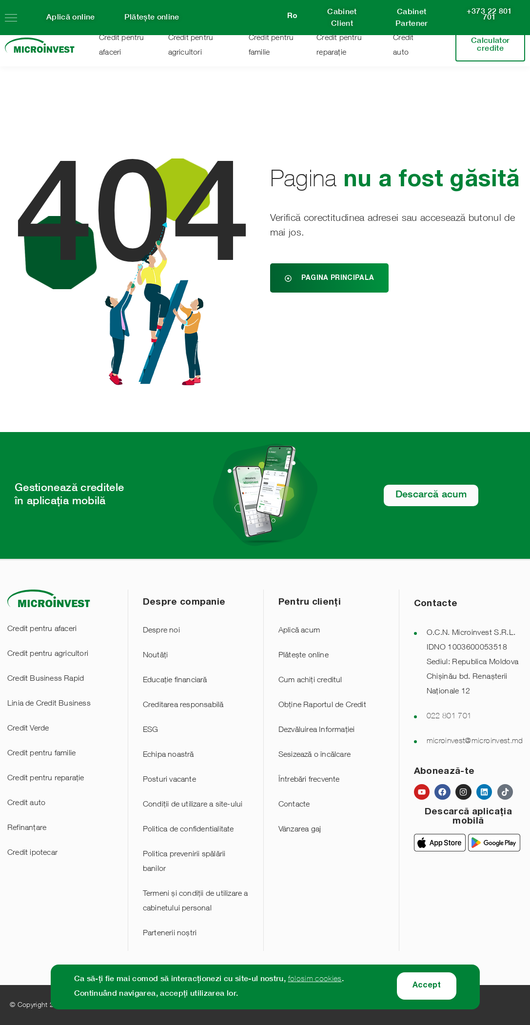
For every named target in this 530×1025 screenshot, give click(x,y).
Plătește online (303, 656)
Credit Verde (28, 729)
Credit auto (26, 804)
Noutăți (155, 656)
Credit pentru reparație (45, 779)
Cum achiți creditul (310, 681)
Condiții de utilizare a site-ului (193, 805)
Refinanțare (26, 828)
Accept (426, 986)
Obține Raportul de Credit (322, 706)
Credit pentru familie (41, 754)
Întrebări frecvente (309, 780)
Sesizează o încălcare (314, 755)
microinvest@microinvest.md (475, 742)
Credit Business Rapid (45, 679)
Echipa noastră (168, 755)
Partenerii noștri (169, 934)
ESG (150, 730)
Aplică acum (299, 631)
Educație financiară (175, 681)
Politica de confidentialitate (188, 830)
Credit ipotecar (32, 853)
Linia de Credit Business (49, 704)
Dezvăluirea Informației (316, 730)
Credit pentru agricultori (47, 654)
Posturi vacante (169, 780)
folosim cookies (315, 980)
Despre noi (161, 631)
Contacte (294, 805)
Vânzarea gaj (299, 830)
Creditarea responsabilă (183, 706)
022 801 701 (449, 717)
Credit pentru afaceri (42, 629)
